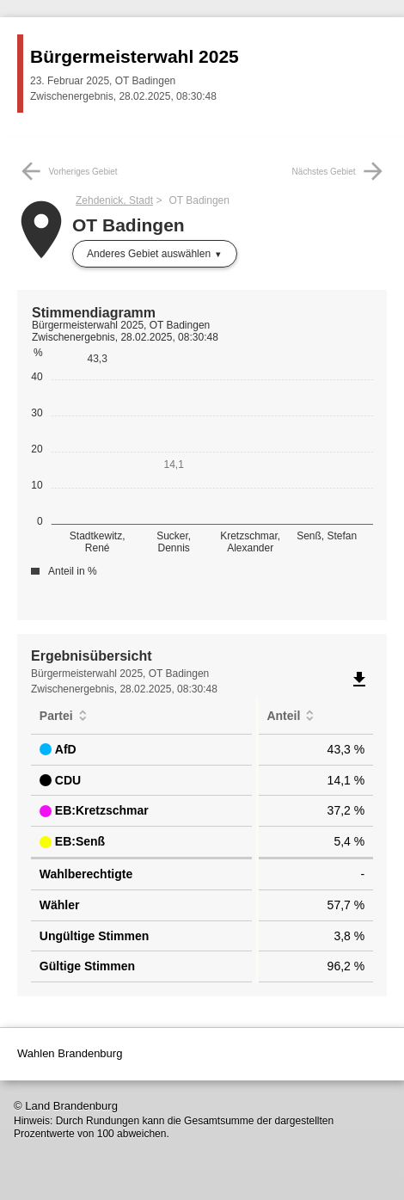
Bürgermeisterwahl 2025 (134, 56)
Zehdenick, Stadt (114, 200)
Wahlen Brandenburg (69, 1053)
